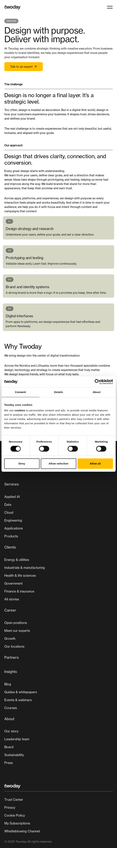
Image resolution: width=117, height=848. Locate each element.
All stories (11, 599)
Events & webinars (18, 700)
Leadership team (16, 739)
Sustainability (14, 755)
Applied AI (12, 497)
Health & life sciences (20, 575)
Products (11, 536)
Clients (10, 547)
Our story (11, 731)
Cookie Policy (14, 815)
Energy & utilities (16, 560)
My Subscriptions (17, 823)
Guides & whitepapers (20, 692)
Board (8, 747)
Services (11, 484)
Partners (11, 657)
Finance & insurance (19, 591)
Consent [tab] (20, 392)
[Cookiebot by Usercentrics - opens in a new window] (97, 381)
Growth (9, 638)
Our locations (14, 646)
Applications (13, 528)
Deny (21, 463)
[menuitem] (58, 512)
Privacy (9, 807)
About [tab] (97, 392)
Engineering (13, 520)
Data (7, 505)
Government (13, 583)
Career (10, 610)
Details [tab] (58, 392)
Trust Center (13, 799)
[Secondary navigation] (58, 815)
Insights (10, 671)
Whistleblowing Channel (22, 831)
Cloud (8, 512)
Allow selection (58, 463)
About (9, 719)
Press (8, 763)
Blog (7, 684)
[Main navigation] (58, 625)
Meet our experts (17, 631)
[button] (110, 7)
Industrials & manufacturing (24, 568)
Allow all (95, 463)
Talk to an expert (23, 66)
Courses (10, 708)
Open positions (15, 623)
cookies (20, 410)
